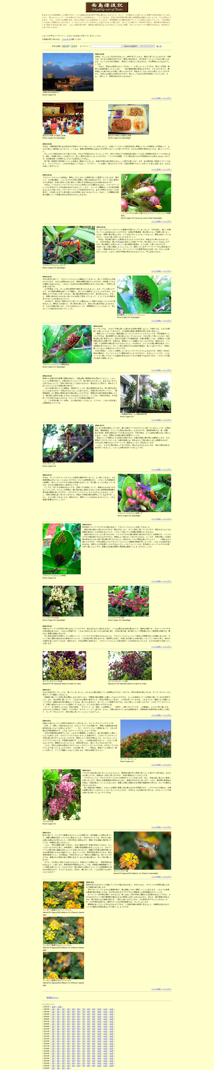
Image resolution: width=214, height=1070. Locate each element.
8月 (88, 1009)
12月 (60, 1007)
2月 (58, 1009)
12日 (121, 242)
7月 (83, 1009)
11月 (54, 1007)
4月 (68, 1009)
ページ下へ (167, 98)
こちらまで (65, 39)
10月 (99, 1009)
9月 (93, 1009)
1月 (53, 1009)
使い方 (159, 46)
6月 (78, 1009)
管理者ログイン (52, 998)
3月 (63, 1009)
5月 (73, 1009)
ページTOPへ (156, 98)
